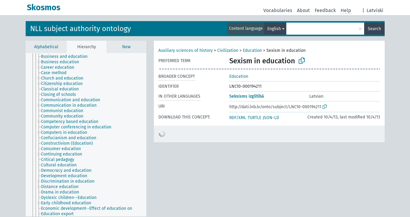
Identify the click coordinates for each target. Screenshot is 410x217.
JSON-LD (271, 117)
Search (374, 28)
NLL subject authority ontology (80, 28)
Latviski (375, 10)
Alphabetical (46, 46)
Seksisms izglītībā (246, 96)
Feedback (325, 10)
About (303, 10)
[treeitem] (67, 56)
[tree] (86, 134)
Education (252, 50)
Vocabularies (277, 10)
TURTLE (254, 117)
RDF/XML (237, 117)
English (274, 28)
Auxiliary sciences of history (185, 50)
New (126, 46)
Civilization (227, 50)
